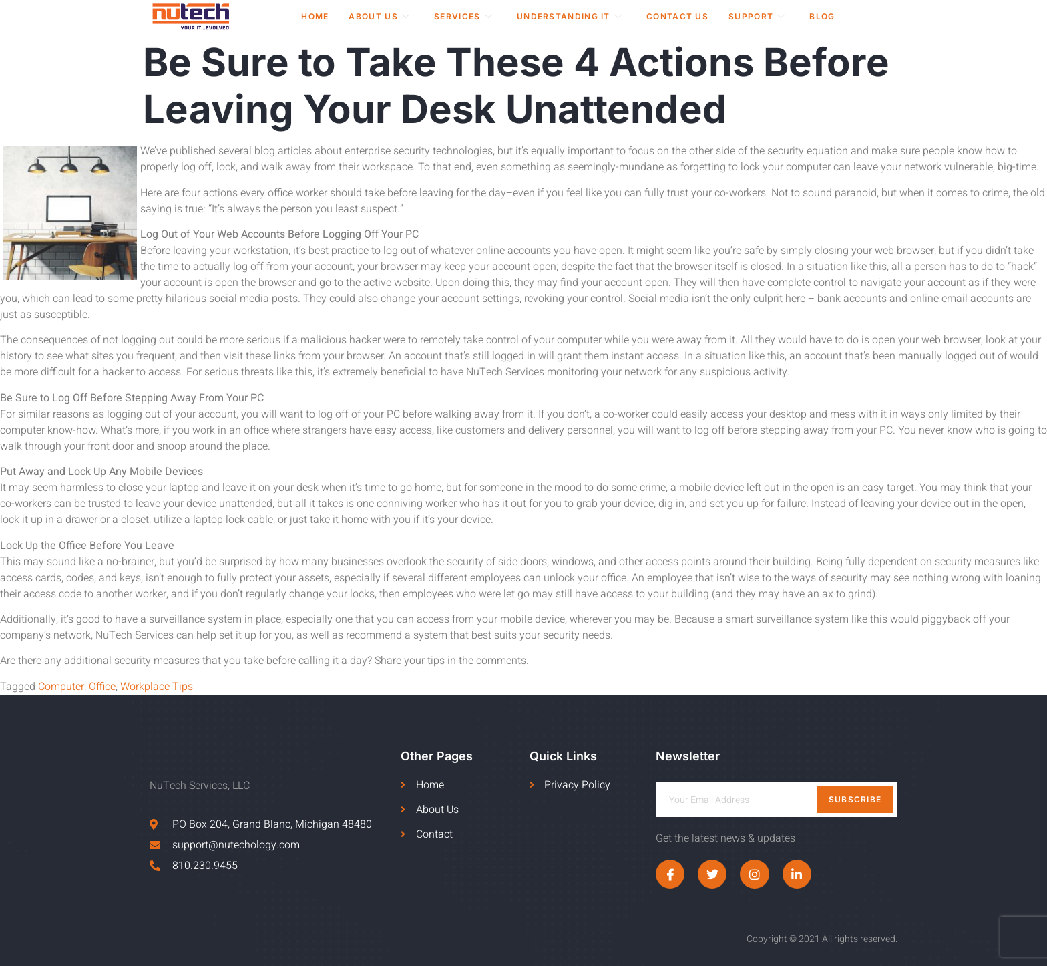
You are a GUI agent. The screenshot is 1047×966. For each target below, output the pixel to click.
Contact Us (677, 16)
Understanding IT (569, 16)
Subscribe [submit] (855, 799)
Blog (822, 16)
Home (315, 16)
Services (463, 16)
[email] (776, 799)
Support (756, 16)
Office (102, 687)
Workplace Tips (156, 687)
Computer (61, 687)
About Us (379, 16)
